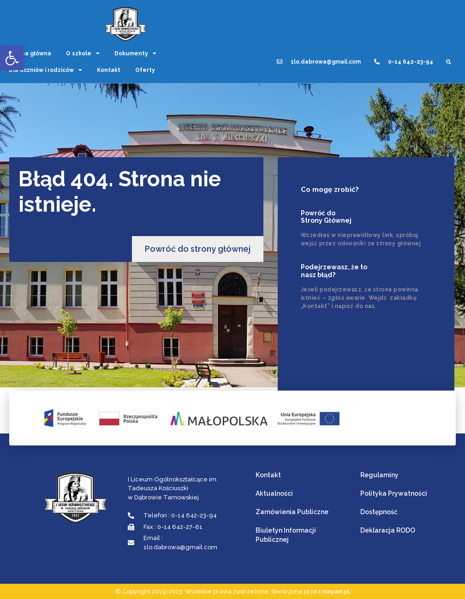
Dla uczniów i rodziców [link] (45, 70)
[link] (12, 58)
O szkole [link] (83, 53)
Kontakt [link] (108, 70)
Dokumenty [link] (135, 53)
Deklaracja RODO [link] (387, 530)
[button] (448, 62)
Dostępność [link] (379, 512)
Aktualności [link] (274, 493)
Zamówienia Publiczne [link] (292, 512)
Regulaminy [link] (379, 475)
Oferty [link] (145, 70)
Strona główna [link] (30, 53)
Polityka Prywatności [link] (393, 493)
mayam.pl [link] (336, 591)
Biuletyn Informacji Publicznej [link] (286, 535)
